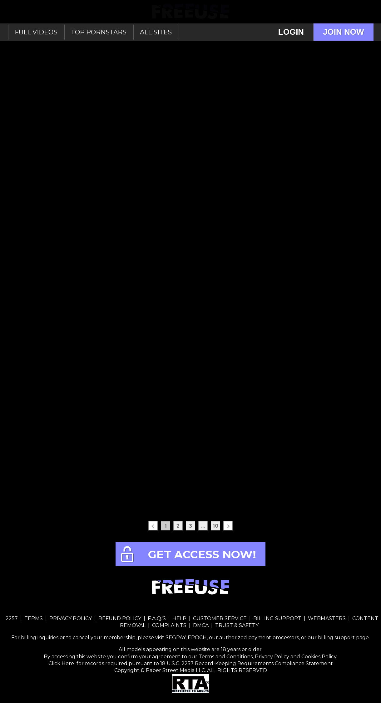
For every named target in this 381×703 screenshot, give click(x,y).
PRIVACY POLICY (70, 618)
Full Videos (36, 32)
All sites (156, 32)
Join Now (343, 32)
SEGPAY (176, 637)
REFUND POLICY (119, 618)
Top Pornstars (98, 32)
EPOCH (197, 637)
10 (215, 526)
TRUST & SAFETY (237, 625)
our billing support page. (339, 637)
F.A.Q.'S (156, 618)
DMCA (201, 625)
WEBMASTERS (327, 618)
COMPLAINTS (169, 625)
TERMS (33, 618)
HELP (179, 618)
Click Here (61, 663)
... (203, 526)
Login (291, 32)
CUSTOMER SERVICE (220, 618)
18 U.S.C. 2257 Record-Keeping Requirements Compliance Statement (246, 663)
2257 (11, 618)
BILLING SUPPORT (277, 618)
